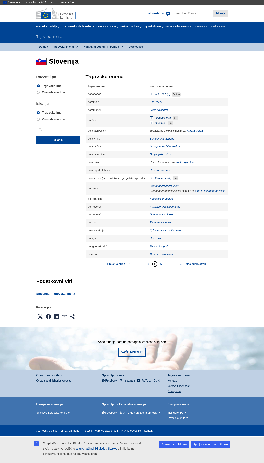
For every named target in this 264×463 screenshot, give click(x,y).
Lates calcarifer (159, 109)
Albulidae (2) (162, 94)
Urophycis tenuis (160, 170)
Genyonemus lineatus (163, 214)
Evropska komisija (46, 26)
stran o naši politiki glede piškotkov (96, 448)
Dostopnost (174, 391)
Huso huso (156, 238)
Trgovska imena (152, 26)
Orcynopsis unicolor (161, 154)
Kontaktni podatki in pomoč (101, 46)
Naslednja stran (196, 264)
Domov (43, 46)
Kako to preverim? (62, 2)
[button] (40, 316)
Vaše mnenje (132, 352)
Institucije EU (175, 412)
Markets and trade (106, 26)
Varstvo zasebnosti (179, 386)
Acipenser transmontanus (165, 206)
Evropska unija (176, 418)
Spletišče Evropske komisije (53, 412)
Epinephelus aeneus (162, 138)
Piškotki (87, 430)
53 (181, 263)
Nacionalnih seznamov (178, 26)
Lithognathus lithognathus (165, 146)
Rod (175, 118)
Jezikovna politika (46, 430)
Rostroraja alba (184, 162)
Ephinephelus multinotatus (165, 230)
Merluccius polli (159, 246)
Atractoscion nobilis (161, 198)
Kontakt (172, 380)
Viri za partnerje (70, 430)
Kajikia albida (195, 130)
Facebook (109, 412)
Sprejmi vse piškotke (174, 444)
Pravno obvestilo (131, 430)
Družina (176, 94)
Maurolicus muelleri (161, 254)
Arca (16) (160, 122)
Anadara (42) (163, 117)
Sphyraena (156, 102)
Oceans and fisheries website (53, 380)
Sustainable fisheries (79, 26)
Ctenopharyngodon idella (165, 186)
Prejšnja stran (116, 264)
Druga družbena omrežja (142, 412)
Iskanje (220, 13)
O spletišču (135, 46)
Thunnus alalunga (160, 222)
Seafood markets (129, 26)
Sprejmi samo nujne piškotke (210, 444)
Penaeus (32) (163, 178)
